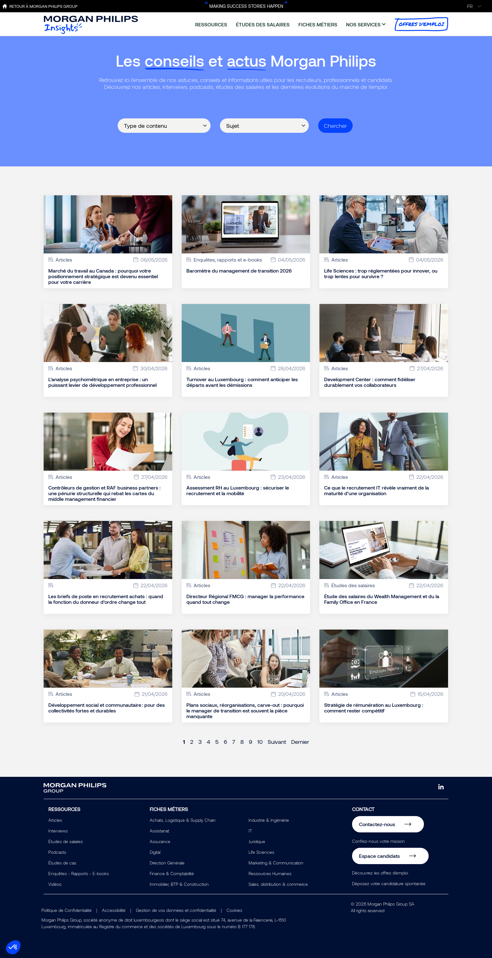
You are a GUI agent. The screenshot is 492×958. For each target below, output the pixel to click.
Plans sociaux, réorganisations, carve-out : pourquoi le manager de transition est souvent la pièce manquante (245, 710)
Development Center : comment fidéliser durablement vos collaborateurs (369, 382)
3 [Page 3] (200, 741)
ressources (211, 24)
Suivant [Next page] (277, 741)
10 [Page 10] (260, 741)
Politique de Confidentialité (66, 910)
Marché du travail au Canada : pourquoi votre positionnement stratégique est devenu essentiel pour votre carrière (103, 276)
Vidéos (55, 884)
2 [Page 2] (191, 741)
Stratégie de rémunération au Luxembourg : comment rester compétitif (373, 707)
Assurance (160, 841)
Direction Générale (167, 862)
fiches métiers (317, 24)
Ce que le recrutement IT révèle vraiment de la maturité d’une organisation (376, 490)
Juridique (257, 841)
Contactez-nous (377, 824)
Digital (155, 852)
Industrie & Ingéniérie (269, 820)
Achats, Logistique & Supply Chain (183, 820)
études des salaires (263, 24)
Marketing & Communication (276, 862)
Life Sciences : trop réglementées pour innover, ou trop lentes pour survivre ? (380, 273)
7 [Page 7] (233, 741)
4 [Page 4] (208, 741)
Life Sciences (261, 852)
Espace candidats (379, 856)
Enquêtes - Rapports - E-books (78, 873)
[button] (13, 947)
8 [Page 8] (242, 741)
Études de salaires (65, 841)
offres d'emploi (421, 24)
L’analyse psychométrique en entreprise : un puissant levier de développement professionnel (102, 382)
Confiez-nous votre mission (378, 841)
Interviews (58, 830)
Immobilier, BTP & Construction (179, 884)
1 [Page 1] (184, 741)
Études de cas (62, 862)
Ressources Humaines (270, 873)
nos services (363, 24)
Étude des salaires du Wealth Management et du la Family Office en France (381, 599)
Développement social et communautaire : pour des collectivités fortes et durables (106, 707)
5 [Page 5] (217, 741)
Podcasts (57, 852)
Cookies (234, 910)
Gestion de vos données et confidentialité (176, 910)
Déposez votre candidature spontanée (388, 883)
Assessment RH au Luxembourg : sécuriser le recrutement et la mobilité (237, 490)
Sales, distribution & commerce (278, 884)
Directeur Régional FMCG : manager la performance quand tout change (245, 599)
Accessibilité (114, 910)
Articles (55, 820)
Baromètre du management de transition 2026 (239, 270)
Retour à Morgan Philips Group (43, 6)
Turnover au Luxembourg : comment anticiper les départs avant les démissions (242, 382)
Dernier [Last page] (300, 741)
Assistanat (159, 830)
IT (250, 830)
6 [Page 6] (225, 741)
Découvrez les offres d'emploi (380, 872)
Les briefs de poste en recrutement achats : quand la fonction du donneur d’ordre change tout (105, 599)
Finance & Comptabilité (172, 873)
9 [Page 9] (250, 741)
